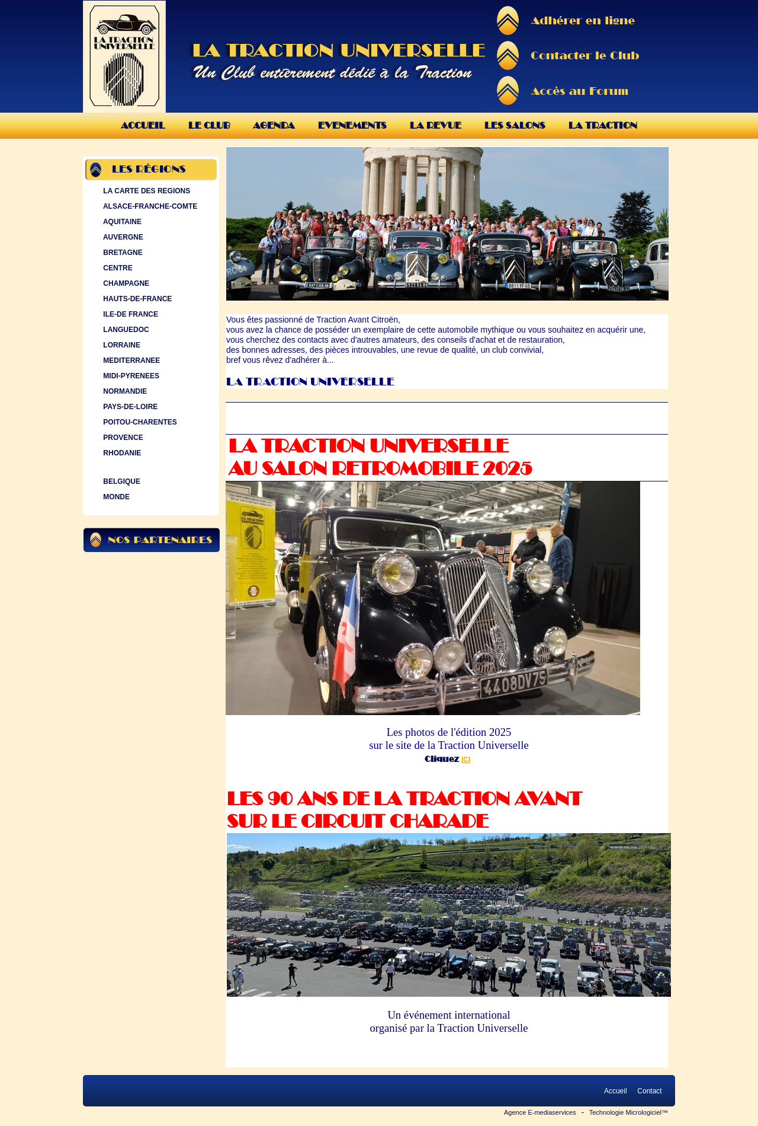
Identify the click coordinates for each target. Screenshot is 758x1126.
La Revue (435, 125)
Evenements (352, 125)
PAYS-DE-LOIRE (129, 407)
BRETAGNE (122, 252)
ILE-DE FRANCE (129, 314)
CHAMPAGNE (125, 283)
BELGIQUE (120, 481)
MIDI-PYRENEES (130, 376)
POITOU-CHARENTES (139, 422)
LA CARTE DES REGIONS (145, 191)
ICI (465, 759)
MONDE (115, 497)
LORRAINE (120, 345)
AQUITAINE (121, 222)
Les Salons (515, 125)
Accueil (143, 125)
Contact (649, 1091)
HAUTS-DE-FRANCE (136, 299)
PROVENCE (122, 437)
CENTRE (117, 268)
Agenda (273, 125)
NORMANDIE (124, 391)
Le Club (209, 125)
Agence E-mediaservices (540, 1112)
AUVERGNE (122, 237)
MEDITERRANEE (130, 360)
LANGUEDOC (125, 330)
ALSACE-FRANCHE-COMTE (149, 206)
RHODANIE (121, 453)
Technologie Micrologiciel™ (628, 1112)
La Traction (603, 125)
